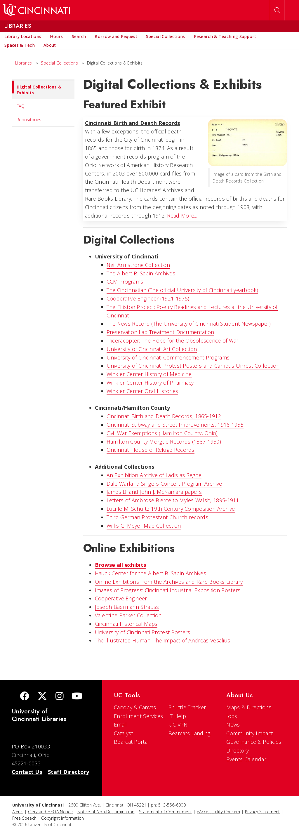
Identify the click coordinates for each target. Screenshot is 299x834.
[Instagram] (59, 696)
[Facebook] (24, 696)
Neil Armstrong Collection (138, 264)
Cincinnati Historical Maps (126, 623)
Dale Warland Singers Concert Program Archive (164, 483)
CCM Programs (125, 281)
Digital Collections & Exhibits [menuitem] (36, 88)
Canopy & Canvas (135, 707)
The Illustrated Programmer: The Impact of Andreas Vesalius (162, 640)
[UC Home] (36, 10)
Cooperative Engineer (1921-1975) (148, 298)
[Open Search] (277, 10)
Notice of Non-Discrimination (105, 811)
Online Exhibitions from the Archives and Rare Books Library (169, 581)
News (233, 724)
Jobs (231, 716)
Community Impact (249, 733)
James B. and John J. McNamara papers (154, 491)
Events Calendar (246, 759)
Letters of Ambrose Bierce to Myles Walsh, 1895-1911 (173, 500)
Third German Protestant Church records (157, 517)
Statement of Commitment (165, 811)
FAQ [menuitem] (21, 106)
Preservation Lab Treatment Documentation (160, 332)
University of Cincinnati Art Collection (152, 348)
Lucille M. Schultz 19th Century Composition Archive (171, 508)
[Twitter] (42, 696)
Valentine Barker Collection (128, 615)
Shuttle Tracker (187, 707)
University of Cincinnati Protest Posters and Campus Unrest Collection (193, 365)
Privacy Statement (262, 811)
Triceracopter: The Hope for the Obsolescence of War (173, 340)
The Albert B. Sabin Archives (141, 273)
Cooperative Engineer (121, 598)
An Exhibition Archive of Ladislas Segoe (154, 475)
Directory (237, 750)
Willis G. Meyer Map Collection (144, 525)
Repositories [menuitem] (29, 119)
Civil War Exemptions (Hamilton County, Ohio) (162, 433)
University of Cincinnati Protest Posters (142, 632)
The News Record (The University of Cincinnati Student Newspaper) (189, 323)
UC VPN (178, 724)
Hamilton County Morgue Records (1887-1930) (164, 441)
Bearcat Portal (131, 741)
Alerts (17, 811)
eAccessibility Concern (218, 811)
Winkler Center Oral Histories (142, 391)
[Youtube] (77, 696)
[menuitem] (23, 36)
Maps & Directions (248, 707)
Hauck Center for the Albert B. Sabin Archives (150, 573)
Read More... (182, 215)
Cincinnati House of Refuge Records (150, 449)
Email (120, 724)
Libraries (23, 63)
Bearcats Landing (189, 733)
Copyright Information (62, 818)
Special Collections (59, 63)
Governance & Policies (253, 741)
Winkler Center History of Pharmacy (150, 382)
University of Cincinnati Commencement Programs (168, 357)
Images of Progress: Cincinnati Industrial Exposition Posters (168, 590)
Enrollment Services (138, 716)
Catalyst (123, 733)
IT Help (177, 716)
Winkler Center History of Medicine (149, 374)
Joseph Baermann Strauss (127, 606)
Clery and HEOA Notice (50, 811)
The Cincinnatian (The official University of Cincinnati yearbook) (182, 289)
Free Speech (24, 818)
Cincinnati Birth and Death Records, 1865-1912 (164, 416)
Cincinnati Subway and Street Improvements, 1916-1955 (175, 424)
